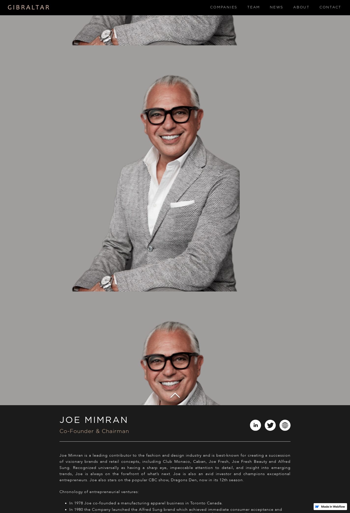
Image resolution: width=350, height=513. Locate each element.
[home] (28, 7)
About (301, 7)
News (276, 7)
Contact (330, 7)
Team (253, 7)
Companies (223, 7)
